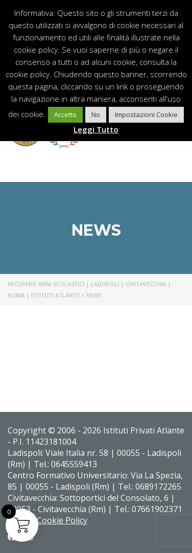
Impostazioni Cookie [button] (146, 114)
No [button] (95, 114)
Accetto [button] (65, 114)
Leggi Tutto (96, 129)
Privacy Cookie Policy (47, 520)
